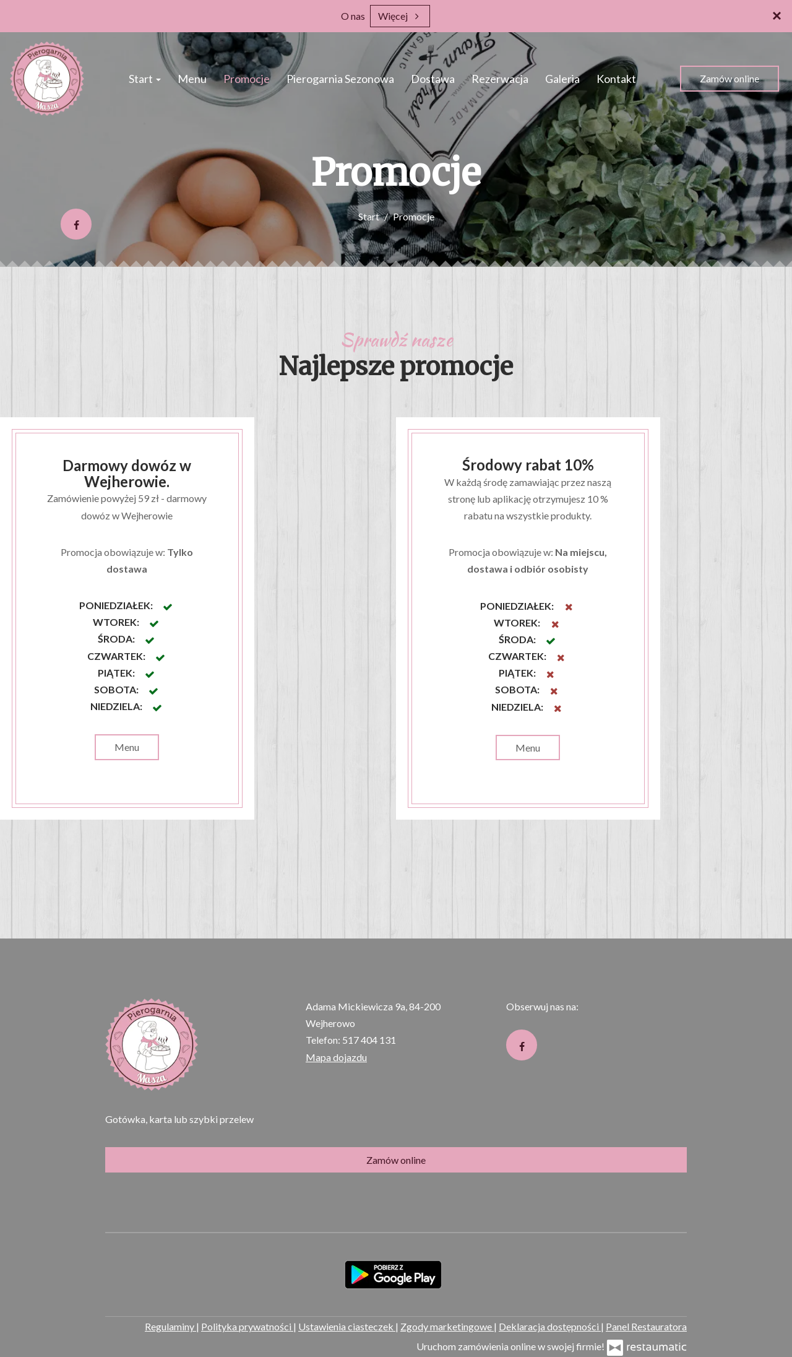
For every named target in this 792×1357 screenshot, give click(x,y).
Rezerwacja (499, 78)
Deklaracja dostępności (550, 1326)
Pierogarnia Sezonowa (340, 78)
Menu (192, 78)
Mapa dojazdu (336, 1057)
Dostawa (433, 78)
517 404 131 (369, 1040)
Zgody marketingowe (447, 1326)
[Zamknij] (776, 15)
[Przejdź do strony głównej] (47, 78)
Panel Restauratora (646, 1326)
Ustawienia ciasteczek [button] (346, 1326)
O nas (353, 16)
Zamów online (729, 78)
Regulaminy (170, 1326)
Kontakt (616, 78)
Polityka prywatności (247, 1326)
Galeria (562, 78)
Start (145, 78)
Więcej (400, 16)
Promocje (246, 78)
